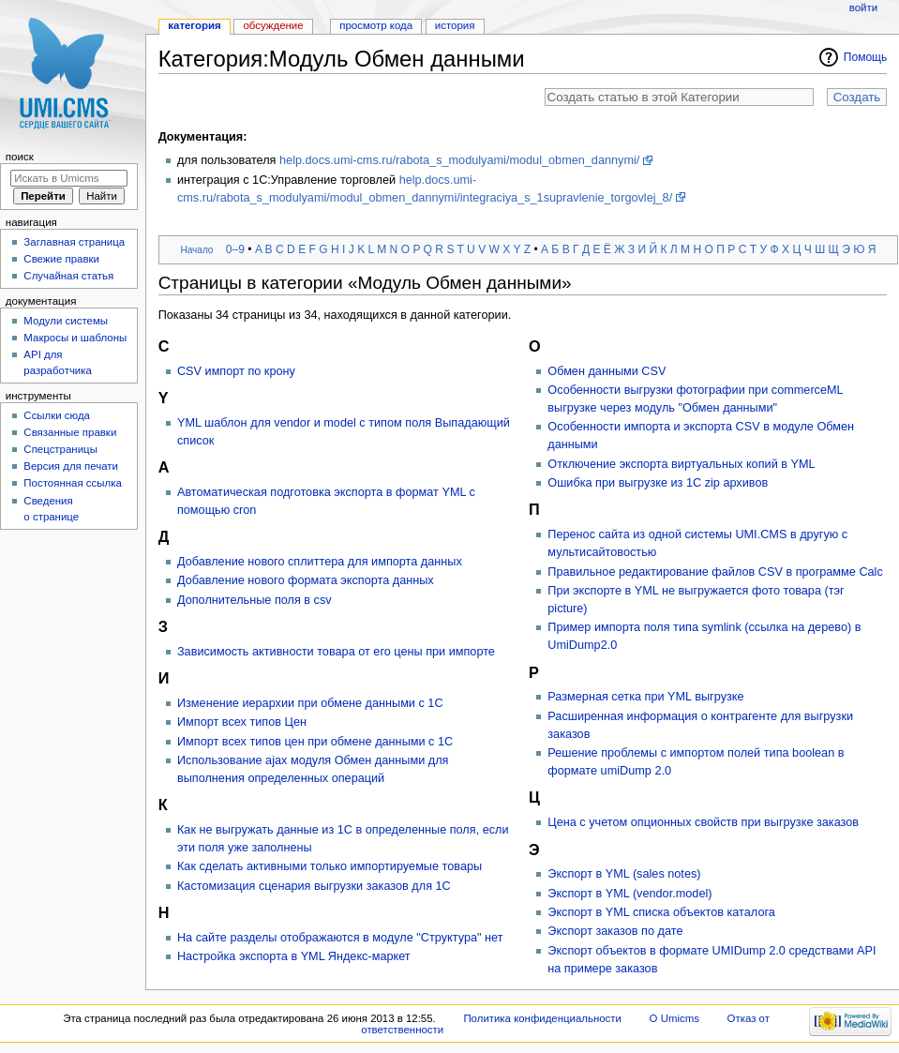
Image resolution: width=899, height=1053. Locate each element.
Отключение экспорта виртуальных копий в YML (681, 464)
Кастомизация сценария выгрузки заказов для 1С (314, 886)
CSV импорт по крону (236, 371)
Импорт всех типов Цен (242, 722)
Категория (194, 25)
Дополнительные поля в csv (254, 600)
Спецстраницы (60, 449)
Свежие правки (61, 258)
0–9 (235, 249)
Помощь (866, 57)
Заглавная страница (74, 242)
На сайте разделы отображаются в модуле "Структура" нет (340, 937)
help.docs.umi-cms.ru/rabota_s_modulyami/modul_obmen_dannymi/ (459, 160)
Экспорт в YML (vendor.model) (629, 893)
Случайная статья (68, 275)
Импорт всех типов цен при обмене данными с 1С (315, 741)
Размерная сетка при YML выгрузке (645, 696)
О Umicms (674, 1018)
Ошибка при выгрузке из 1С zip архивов (657, 482)
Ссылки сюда (56, 415)
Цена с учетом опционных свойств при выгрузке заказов (703, 822)
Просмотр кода (375, 25)
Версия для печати (70, 466)
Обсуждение (273, 25)
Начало (196, 250)
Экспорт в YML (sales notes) (623, 873)
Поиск (20, 156)
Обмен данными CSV (606, 371)
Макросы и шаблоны (75, 337)
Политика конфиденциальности (542, 1018)
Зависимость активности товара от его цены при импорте (336, 651)
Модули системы (65, 320)
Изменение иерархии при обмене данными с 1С (310, 703)
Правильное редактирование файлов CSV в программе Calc (715, 572)
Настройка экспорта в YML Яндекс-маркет (294, 956)
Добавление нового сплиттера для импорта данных (319, 561)
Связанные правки (69, 432)
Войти (863, 7)
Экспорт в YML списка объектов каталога (661, 912)
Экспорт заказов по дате (614, 931)
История (455, 25)
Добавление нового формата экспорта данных (305, 580)
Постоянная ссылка (72, 483)
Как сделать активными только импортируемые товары (329, 866)
